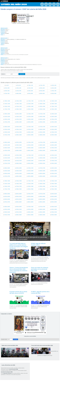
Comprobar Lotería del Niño (30, 336)
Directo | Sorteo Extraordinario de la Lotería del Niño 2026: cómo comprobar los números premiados (19, 270)
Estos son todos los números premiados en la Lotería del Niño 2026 (39, 269)
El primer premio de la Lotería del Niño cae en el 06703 (18, 292)
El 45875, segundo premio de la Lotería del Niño (40, 292)
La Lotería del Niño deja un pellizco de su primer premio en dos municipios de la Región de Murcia (19, 246)
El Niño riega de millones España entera (38, 244)
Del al (6, 85)
